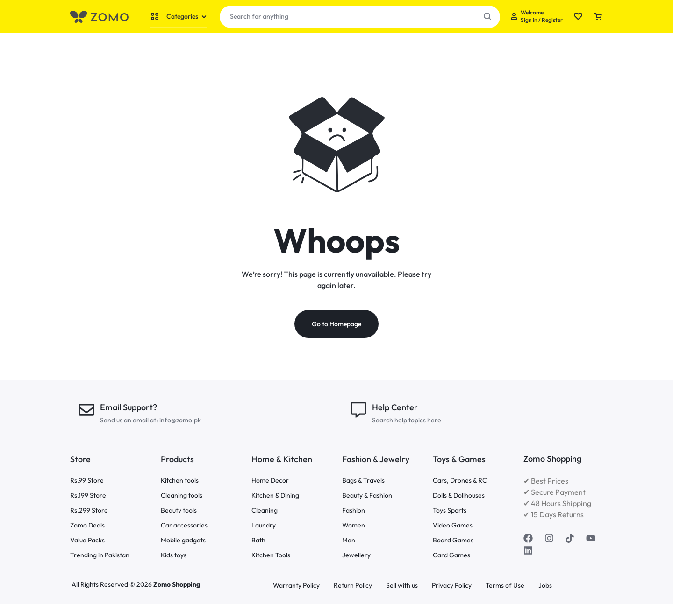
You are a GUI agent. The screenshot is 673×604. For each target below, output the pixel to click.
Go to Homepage (336, 324)
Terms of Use (505, 586)
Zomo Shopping (176, 584)
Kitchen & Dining (275, 495)
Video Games (453, 525)
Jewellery (356, 555)
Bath (258, 540)
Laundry (263, 525)
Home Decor (270, 481)
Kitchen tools (180, 481)
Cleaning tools (181, 495)
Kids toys (173, 555)
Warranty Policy (296, 586)
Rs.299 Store (89, 510)
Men (348, 540)
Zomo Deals (87, 525)
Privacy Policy (452, 586)
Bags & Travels (363, 481)
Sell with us (402, 586)
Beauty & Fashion (367, 495)
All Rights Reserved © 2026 (112, 584)
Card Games (451, 555)
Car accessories (184, 525)
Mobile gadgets (183, 540)
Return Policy (353, 586)
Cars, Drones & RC (460, 481)
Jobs (545, 586)
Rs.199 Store (88, 495)
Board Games (453, 540)
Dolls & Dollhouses (459, 495)
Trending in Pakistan (99, 555)
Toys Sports (449, 510)
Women (353, 525)
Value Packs (87, 540)
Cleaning (264, 510)
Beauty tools (179, 510)
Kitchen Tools (270, 555)
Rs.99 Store (87, 481)
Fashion (353, 510)
